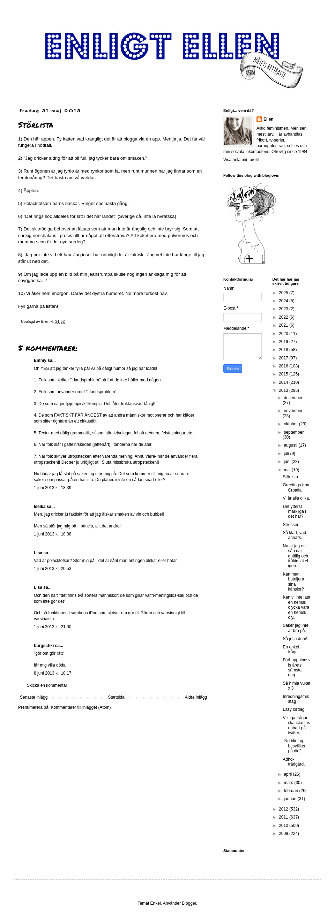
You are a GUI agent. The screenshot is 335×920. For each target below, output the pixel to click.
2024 (284, 300)
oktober (291, 423)
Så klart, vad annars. (294, 535)
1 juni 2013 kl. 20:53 (52, 568)
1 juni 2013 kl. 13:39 (52, 487)
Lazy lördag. (294, 709)
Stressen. (291, 524)
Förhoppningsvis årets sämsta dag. (296, 667)
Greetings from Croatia (296, 487)
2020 (284, 333)
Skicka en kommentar (47, 685)
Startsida (116, 697)
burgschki (44, 645)
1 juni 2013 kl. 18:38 (52, 534)
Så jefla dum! (295, 638)
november (293, 410)
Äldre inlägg (196, 697)
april (288, 774)
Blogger (189, 903)
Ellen (268, 119)
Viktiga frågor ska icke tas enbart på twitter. (296, 725)
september (294, 432)
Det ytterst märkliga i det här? (294, 511)
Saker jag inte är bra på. (295, 628)
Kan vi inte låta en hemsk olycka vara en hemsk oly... (296, 607)
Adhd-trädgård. (294, 762)
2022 (284, 317)
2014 (284, 382)
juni (287, 461)
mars (289, 782)
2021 (284, 325)
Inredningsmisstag (296, 699)
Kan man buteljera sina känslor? (293, 582)
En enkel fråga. (291, 649)
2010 (284, 825)
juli (287, 453)
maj (288, 469)
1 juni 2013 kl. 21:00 (52, 626)
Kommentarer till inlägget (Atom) (81, 707)
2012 (284, 809)
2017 (284, 358)
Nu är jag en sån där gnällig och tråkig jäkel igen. (295, 556)
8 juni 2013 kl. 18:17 (52, 673)
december (293, 397)
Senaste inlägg (33, 697)
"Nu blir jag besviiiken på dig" (294, 745)
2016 (284, 366)
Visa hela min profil (241, 159)
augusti (291, 445)
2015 (284, 374)
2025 (284, 292)
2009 (284, 833)
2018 (284, 349)
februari (291, 790)
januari (290, 798)
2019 (284, 341)
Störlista (290, 476)
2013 (284, 390)
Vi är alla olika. (296, 498)
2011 (284, 817)
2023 (284, 308)
